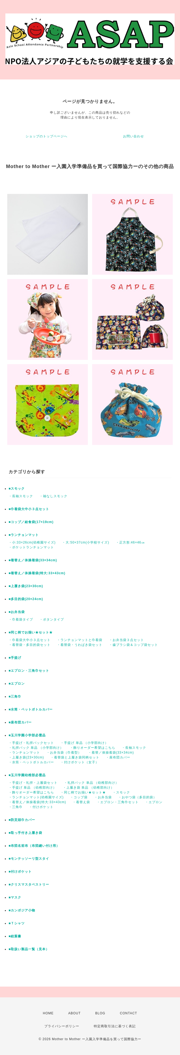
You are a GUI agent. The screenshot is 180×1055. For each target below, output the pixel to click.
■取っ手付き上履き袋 (25, 833)
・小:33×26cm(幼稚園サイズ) (32, 542)
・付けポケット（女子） (79, 762)
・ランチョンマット (24, 752)
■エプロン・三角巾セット (29, 671)
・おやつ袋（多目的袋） (137, 797)
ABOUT (74, 1013)
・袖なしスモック (53, 496)
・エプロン (154, 802)
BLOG (100, 1013)
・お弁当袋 (103, 797)
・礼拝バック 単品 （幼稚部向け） (91, 783)
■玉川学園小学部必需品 (27, 735)
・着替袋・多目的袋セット (30, 645)
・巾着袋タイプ (21, 619)
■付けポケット (20, 871)
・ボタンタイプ (51, 619)
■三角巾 (15, 696)
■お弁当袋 (17, 612)
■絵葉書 (15, 936)
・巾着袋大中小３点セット (30, 640)
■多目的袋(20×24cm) (26, 599)
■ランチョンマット (24, 535)
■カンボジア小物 (22, 910)
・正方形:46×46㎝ (130, 542)
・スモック (121, 792)
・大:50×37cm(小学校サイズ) (85, 542)
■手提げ (15, 658)
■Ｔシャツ (17, 923)
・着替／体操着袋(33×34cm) (111, 752)
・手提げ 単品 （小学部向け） (84, 743)
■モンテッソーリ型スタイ (29, 859)
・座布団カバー (118, 757)
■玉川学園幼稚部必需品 (27, 775)
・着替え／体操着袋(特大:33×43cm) (37, 802)
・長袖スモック (21, 496)
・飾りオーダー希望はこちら (92, 748)
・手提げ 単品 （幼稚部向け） (32, 787)
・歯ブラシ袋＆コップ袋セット (133, 645)
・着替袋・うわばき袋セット (79, 645)
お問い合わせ (133, 136)
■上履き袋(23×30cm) (26, 586)
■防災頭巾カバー (22, 820)
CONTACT (128, 1013)
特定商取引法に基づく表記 (115, 1026)
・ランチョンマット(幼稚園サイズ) (36, 797)
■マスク (15, 897)
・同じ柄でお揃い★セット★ (83, 792)
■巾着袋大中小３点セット (29, 509)
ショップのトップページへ (46, 136)
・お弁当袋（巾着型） (63, 752)
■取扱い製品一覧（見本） (29, 949)
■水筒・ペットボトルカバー (31, 709)
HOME (48, 1013)
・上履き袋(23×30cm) (26, 757)
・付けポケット (41, 807)
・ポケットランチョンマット (31, 547)
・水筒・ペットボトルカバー (31, 762)
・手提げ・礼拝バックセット (31, 743)
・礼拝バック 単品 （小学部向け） (36, 748)
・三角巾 (16, 807)
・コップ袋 (79, 797)
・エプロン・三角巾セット (118, 802)
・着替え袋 (81, 802)
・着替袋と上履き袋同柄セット (75, 757)
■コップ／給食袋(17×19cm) (31, 522)
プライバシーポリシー (61, 1026)
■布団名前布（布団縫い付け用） (34, 846)
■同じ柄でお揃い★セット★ (31, 632)
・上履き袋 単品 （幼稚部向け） (88, 787)
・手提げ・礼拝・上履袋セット (33, 783)
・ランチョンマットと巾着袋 (79, 640)
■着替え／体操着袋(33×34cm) (33, 560)
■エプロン (17, 683)
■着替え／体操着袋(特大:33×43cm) (37, 573)
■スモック (17, 488)
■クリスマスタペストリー (29, 884)
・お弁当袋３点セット (126, 640)
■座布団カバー (20, 722)
